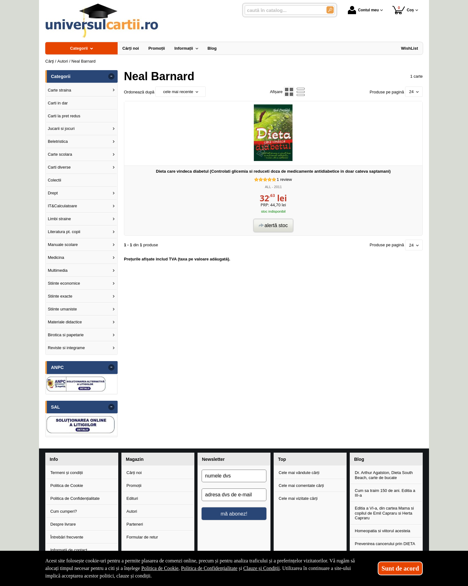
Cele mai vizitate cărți (298, 498)
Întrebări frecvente (66, 537)
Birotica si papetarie (66, 334)
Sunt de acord (400, 568)
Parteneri (134, 524)
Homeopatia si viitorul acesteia (382, 530)
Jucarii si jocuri (61, 128)
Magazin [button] (134, 459)
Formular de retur (142, 537)
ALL (268, 187)
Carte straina (59, 90)
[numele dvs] (234, 476)
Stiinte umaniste (62, 309)
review (284, 179)
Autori (131, 511)
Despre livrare (63, 524)
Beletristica (58, 141)
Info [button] (54, 459)
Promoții (134, 485)
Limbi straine (59, 218)
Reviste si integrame (66, 347)
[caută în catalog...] (283, 10)
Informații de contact (68, 550)
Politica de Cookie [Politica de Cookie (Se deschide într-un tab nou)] (159, 568)
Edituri (132, 498)
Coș (403, 10)
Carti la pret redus (64, 116)
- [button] (111, 76)
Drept (53, 193)
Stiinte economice (64, 283)
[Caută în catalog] (330, 10)
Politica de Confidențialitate (75, 498)
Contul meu (363, 10)
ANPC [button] (57, 367)
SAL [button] (55, 407)
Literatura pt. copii (64, 231)
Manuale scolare (63, 244)
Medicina (56, 257)
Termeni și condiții (66, 472)
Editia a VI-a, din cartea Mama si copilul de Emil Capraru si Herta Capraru (384, 513)
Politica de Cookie (66, 485)
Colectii (54, 180)
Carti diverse (59, 167)
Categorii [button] (60, 76)
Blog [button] (359, 459)
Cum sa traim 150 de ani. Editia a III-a (385, 493)
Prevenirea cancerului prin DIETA (385, 543)
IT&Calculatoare (62, 206)
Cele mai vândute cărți (299, 472)
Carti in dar (58, 103)
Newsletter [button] (213, 459)
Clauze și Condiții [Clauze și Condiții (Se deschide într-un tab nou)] (261, 568)
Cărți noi (134, 472)
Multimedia (58, 270)
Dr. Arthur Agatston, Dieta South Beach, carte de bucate (384, 475)
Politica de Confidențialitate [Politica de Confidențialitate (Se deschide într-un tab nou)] (209, 568)
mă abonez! (234, 513)
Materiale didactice (65, 322)
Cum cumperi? (63, 511)
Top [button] (282, 459)
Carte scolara (60, 154)
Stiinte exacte (60, 296)
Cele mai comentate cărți (301, 485)
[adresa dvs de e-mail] (234, 494)
